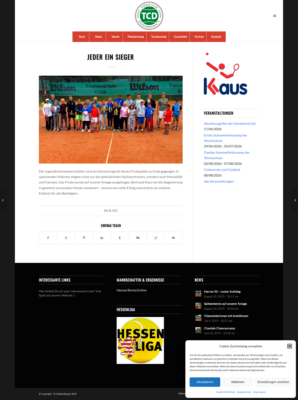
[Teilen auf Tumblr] (120, 238)
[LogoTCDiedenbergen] (149, 15)
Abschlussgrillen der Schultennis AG (230, 123)
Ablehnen (237, 382)
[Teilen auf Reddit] (155, 238)
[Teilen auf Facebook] (48, 238)
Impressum (259, 392)
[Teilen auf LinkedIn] (102, 238)
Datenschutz (244, 392)
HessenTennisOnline (131, 290)
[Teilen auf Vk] (137, 238)
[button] (289, 346)
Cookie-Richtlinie (225, 392)
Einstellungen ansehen (273, 382)
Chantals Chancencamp (219, 328)
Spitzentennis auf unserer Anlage (225, 303)
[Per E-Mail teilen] (173, 238)
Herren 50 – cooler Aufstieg (222, 291)
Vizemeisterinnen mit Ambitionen (226, 316)
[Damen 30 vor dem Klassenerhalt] (294, 200)
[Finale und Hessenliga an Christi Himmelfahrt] (3, 200)
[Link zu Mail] (275, 16)
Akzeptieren (204, 382)
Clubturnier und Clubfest (222, 169)
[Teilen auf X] (66, 238)
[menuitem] (81, 36)
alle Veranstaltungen (219, 181)
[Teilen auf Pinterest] (84, 238)
